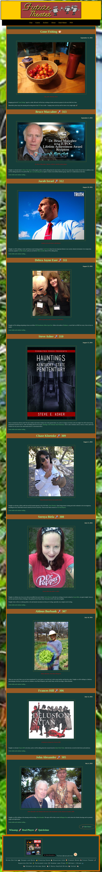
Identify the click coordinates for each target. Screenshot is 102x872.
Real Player (28, 830)
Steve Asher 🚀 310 (51, 336)
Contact (73, 866)
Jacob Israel (46, 249)
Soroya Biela (76, 597)
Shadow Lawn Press (58, 863)
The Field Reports (61, 507)
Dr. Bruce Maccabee (26, 170)
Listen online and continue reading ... (17, 174)
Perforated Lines (41, 863)
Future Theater (88, 860)
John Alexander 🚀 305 (51, 757)
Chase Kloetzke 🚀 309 (51, 435)
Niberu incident (41, 250)
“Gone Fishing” (22, 102)
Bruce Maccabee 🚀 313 (50, 111)
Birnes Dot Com (12, 860)
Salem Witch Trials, (60, 748)
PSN (71, 23)
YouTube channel (22, 250)
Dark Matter (62, 23)
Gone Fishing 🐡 (51, 31)
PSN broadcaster (39, 325)
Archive (45, 23)
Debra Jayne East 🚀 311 (51, 260)
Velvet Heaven (48, 597)
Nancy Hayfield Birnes (59, 866)
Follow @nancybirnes (65, 855)
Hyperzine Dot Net (25, 863)
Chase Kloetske (52, 505)
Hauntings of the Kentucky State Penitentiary (53, 424)
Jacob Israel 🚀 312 (51, 181)
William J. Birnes (74, 863)
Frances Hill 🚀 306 (51, 690)
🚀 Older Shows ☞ (87, 826)
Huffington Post (63, 817)
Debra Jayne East (48, 325)
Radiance (66, 325)
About (53, 23)
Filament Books (74, 860)
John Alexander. (40, 817)
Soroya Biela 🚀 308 (51, 516)
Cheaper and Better (28, 860)
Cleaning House (44, 860)
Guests (37, 23)
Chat (30, 23)
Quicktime (43, 830)
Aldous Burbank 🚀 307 (50, 611)
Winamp (13, 830)
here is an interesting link (36, 171)
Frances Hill (22, 748)
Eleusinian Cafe (59, 860)
